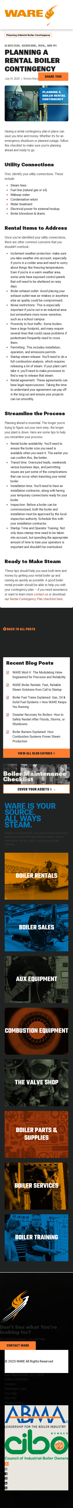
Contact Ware (18, 1345)
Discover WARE (29, 46)
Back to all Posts (21, 629)
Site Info (10, 1398)
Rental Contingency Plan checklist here (36, 599)
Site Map (11, 1393)
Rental (41, 46)
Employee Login (15, 1389)
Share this (53, 76)
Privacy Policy (14, 1403)
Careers (10, 1384)
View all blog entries (36, 753)
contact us (41, 594)
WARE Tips (52, 46)
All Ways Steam (12, 46)
